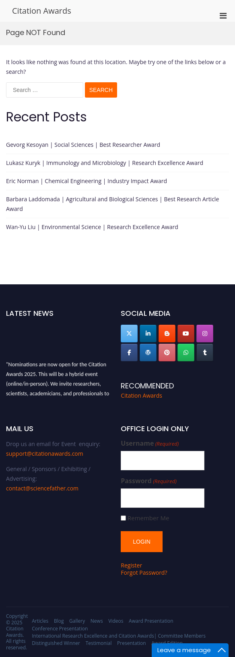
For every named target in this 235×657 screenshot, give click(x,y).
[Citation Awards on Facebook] (129, 352)
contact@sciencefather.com (42, 488)
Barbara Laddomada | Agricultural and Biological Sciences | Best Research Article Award (112, 204)
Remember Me (148, 518)
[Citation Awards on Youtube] (185, 333)
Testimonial (99, 643)
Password (149, 481)
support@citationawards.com (44, 453)
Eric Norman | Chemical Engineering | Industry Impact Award (86, 181)
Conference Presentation (60, 628)
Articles (40, 620)
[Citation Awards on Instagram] (204, 333)
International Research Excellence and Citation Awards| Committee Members (119, 635)
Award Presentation (151, 620)
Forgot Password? (144, 572)
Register (131, 565)
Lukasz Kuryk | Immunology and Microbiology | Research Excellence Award (104, 163)
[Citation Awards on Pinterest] (167, 352)
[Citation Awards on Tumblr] (204, 352)
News (97, 620)
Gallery (77, 620)
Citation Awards (41, 10)
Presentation (131, 643)
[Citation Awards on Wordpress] (148, 352)
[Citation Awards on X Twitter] (129, 333)
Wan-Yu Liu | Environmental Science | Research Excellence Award (92, 227)
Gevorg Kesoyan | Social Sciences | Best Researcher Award (83, 144)
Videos (115, 620)
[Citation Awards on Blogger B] (167, 333)
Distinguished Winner (56, 643)
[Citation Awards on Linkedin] (148, 333)
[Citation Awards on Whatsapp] (185, 352)
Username (150, 443)
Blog (59, 620)
